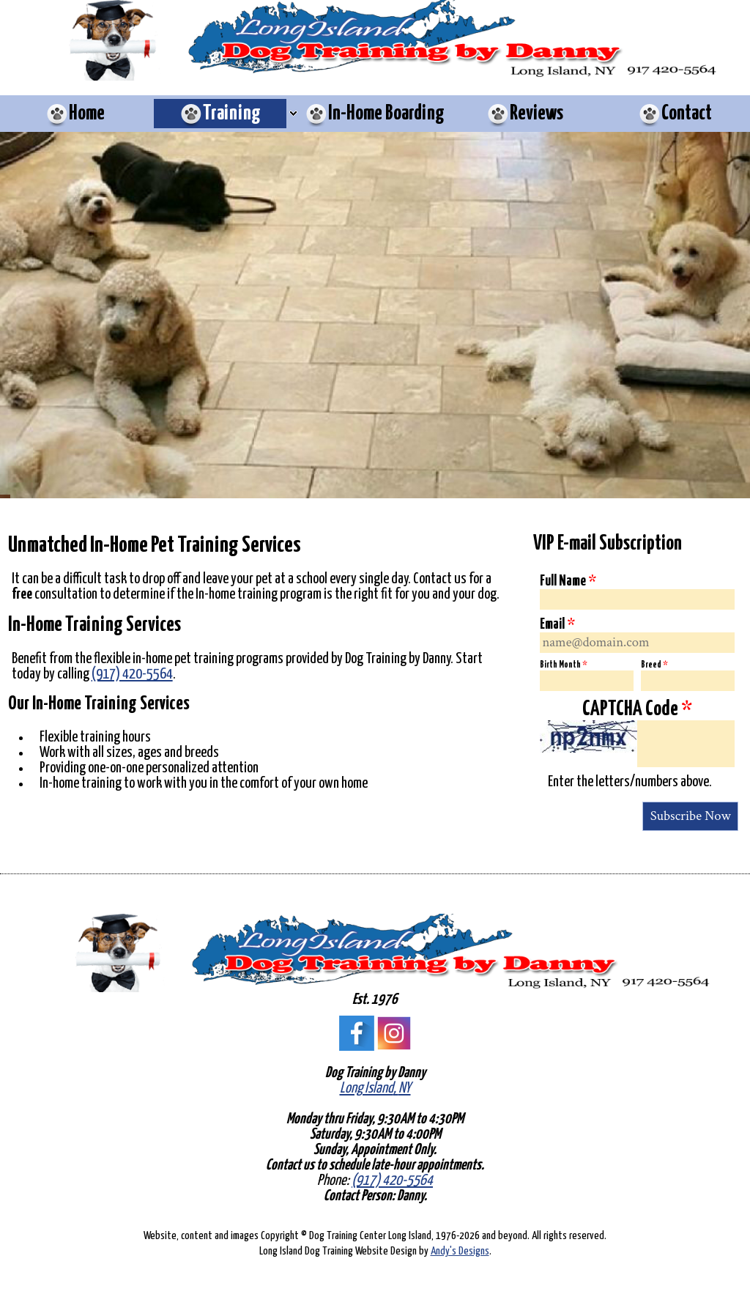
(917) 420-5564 (132, 674)
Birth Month (563, 665)
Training (232, 113)
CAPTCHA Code (637, 709)
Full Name (568, 581)
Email (557, 624)
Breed (654, 665)
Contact (686, 113)
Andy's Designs (460, 1251)
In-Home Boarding (386, 113)
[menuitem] (75, 113)
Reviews (536, 113)
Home (87, 113)
